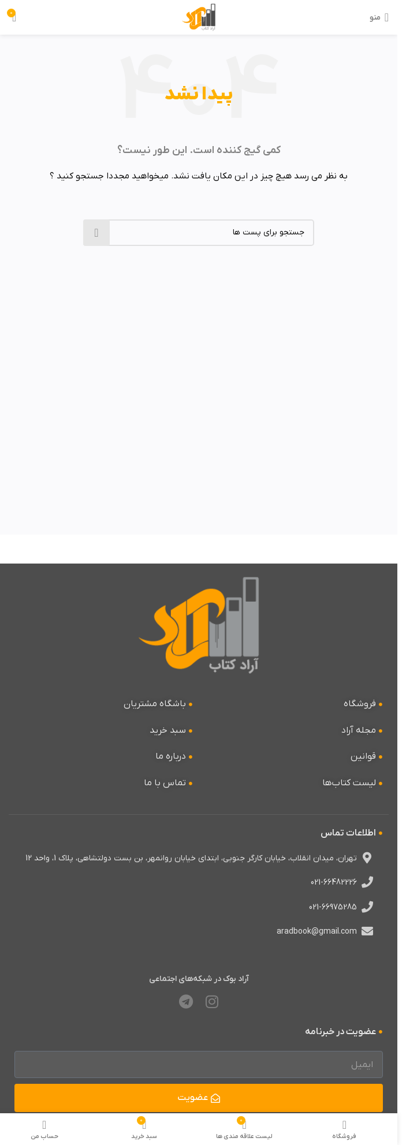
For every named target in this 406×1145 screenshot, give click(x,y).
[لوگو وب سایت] (199, 17)
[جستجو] (198, 232)
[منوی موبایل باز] (379, 17)
